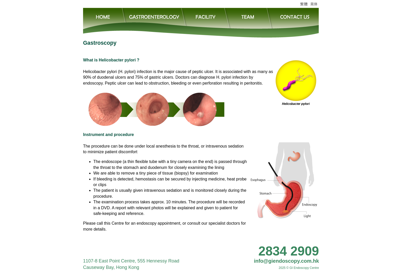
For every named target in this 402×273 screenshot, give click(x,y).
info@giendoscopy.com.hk (286, 261)
